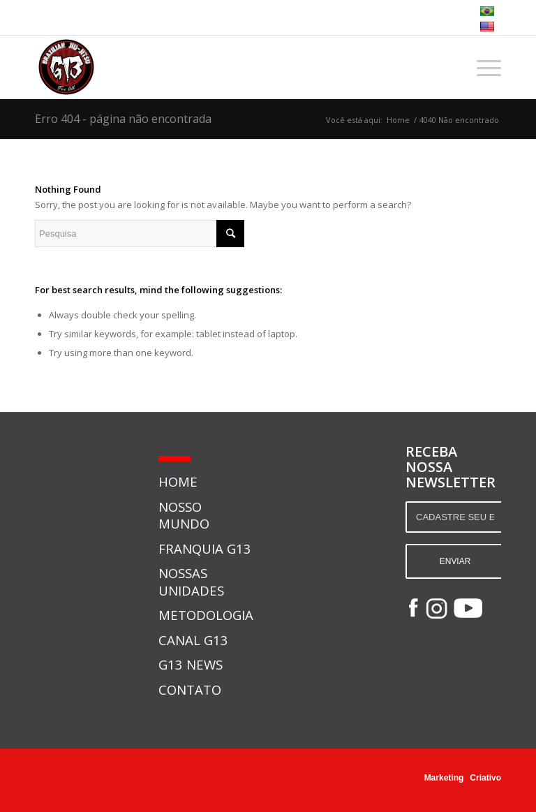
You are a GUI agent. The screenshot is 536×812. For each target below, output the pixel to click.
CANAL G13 (193, 640)
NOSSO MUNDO (183, 515)
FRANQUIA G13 (204, 548)
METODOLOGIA (205, 614)
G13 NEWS (190, 664)
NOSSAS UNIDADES (191, 581)
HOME (178, 481)
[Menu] (482, 67)
